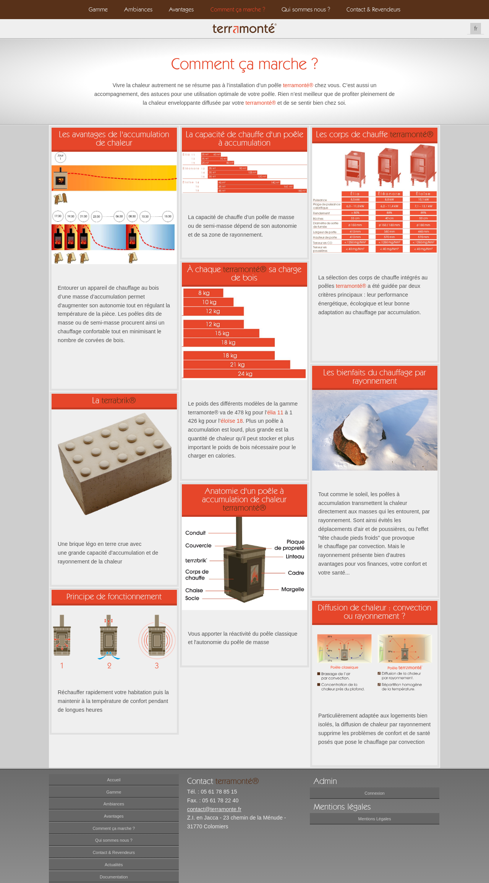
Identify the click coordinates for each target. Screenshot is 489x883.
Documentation (114, 877)
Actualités (114, 864)
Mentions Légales (374, 818)
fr (475, 28)
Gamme (98, 9)
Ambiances (138, 9)
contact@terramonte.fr (214, 809)
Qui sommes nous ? (306, 9)
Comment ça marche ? (237, 9)
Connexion (374, 793)
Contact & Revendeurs (373, 9)
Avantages (181, 9)
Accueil (113, 779)
